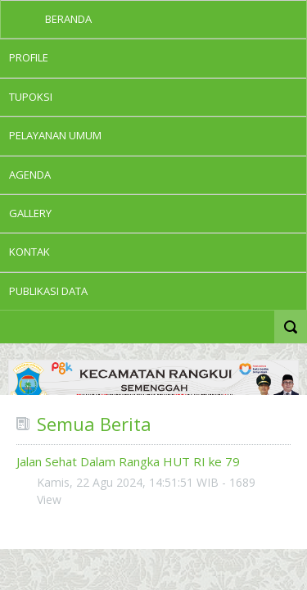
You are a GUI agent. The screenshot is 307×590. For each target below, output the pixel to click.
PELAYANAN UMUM (55, 135)
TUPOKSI (30, 96)
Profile (28, 57)
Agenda (30, 174)
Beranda (68, 18)
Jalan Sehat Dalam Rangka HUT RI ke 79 (128, 461)
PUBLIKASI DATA (48, 291)
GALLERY (30, 213)
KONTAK (29, 251)
